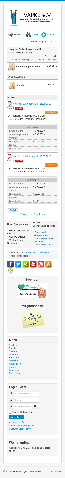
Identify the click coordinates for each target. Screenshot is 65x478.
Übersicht (19, 34)
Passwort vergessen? (20, 428)
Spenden (13, 351)
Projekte (13, 348)
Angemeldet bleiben (22, 412)
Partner (12, 367)
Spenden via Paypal (44, 244)
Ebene (50, 34)
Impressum (14, 370)
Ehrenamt (14, 357)
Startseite (14, 345)
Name (25, 60)
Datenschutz (15, 373)
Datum (40, 60)
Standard (16, 60)
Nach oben (56, 471)
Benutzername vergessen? (22, 425)
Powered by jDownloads (32, 214)
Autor (31, 60)
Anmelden (16, 417)
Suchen (35, 34)
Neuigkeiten (15, 364)
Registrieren (16, 422)
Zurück (13, 210)
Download (51, 112)
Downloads (52, 60)
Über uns (13, 354)
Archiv (20, 85)
